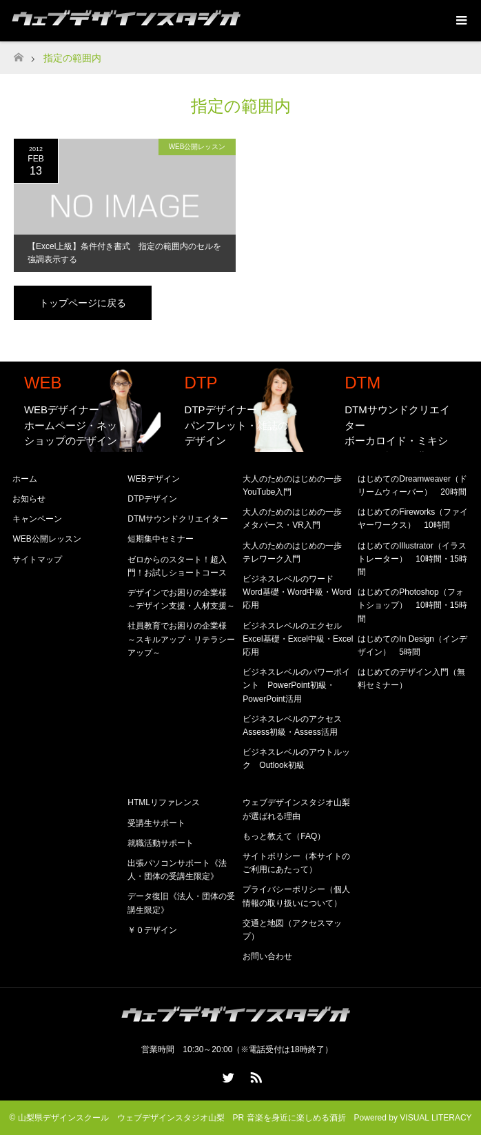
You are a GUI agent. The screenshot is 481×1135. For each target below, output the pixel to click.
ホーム (24, 479)
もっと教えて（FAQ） (284, 836)
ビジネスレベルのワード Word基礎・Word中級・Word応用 (297, 592)
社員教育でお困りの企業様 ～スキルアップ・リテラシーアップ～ (181, 639)
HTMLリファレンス (163, 802)
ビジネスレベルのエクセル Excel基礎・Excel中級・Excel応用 (298, 639)
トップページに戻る (82, 302)
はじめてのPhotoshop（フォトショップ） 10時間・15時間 (412, 605)
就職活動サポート (160, 843)
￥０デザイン (152, 930)
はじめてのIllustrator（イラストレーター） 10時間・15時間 (412, 559)
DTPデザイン (152, 499)
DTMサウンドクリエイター (177, 519)
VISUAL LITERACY (435, 1118)
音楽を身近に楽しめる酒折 (296, 1118)
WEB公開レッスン (197, 146)
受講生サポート (156, 823)
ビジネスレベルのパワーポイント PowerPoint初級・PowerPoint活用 (296, 685)
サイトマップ (37, 559)
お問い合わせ (267, 956)
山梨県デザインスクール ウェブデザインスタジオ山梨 (121, 1118)
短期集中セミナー (160, 539)
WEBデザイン (153, 479)
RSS (254, 1075)
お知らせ (28, 499)
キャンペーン (37, 519)
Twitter (226, 1075)
